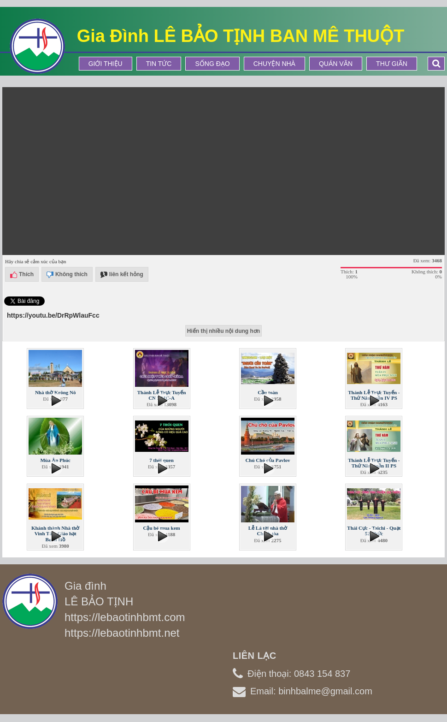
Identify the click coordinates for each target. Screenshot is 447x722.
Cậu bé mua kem (161, 528)
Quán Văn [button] (336, 63)
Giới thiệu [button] (105, 63)
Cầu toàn (268, 392)
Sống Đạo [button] (212, 63)
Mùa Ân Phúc (55, 460)
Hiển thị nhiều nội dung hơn (223, 331)
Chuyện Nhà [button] (274, 63)
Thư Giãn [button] (391, 63)
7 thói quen (161, 460)
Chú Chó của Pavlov (267, 460)
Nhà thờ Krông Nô (55, 392)
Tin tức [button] (159, 63)
